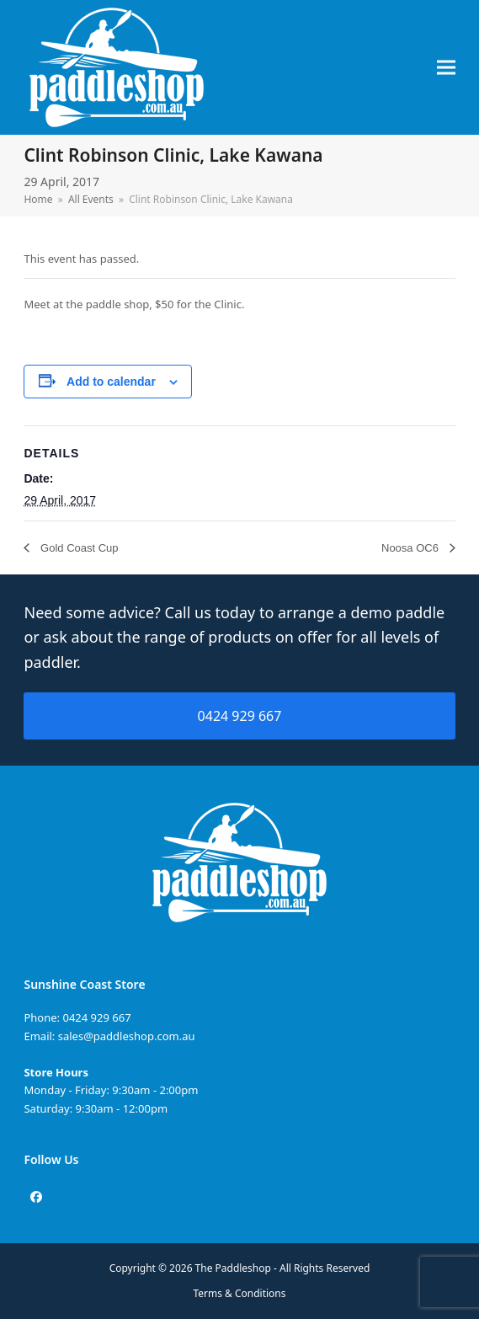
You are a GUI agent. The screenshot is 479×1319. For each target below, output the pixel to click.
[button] (446, 68)
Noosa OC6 (411, 548)
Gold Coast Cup (77, 548)
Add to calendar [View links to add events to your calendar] (111, 381)
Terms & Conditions (240, 1293)
